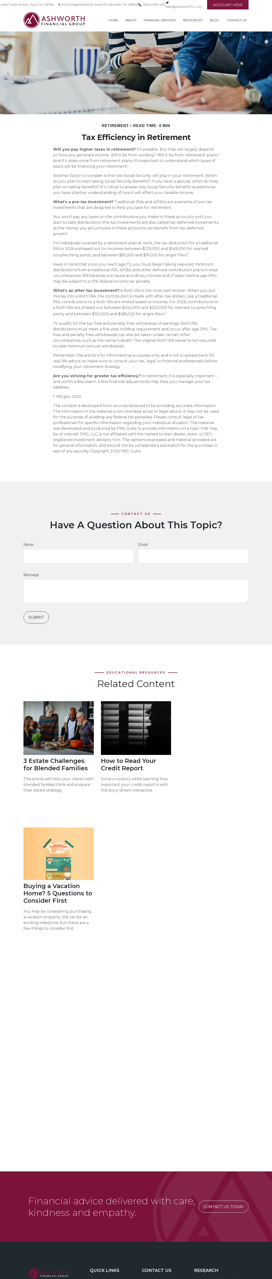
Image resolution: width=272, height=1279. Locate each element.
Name (28, 545)
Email (143, 545)
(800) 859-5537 (154, 4)
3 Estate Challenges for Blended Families (55, 764)
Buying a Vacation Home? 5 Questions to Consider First (57, 893)
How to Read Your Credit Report (128, 764)
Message (31, 575)
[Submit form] (36, 617)
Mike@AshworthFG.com (183, 7)
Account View (228, 5)
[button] (113, 20)
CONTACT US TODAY (224, 1207)
